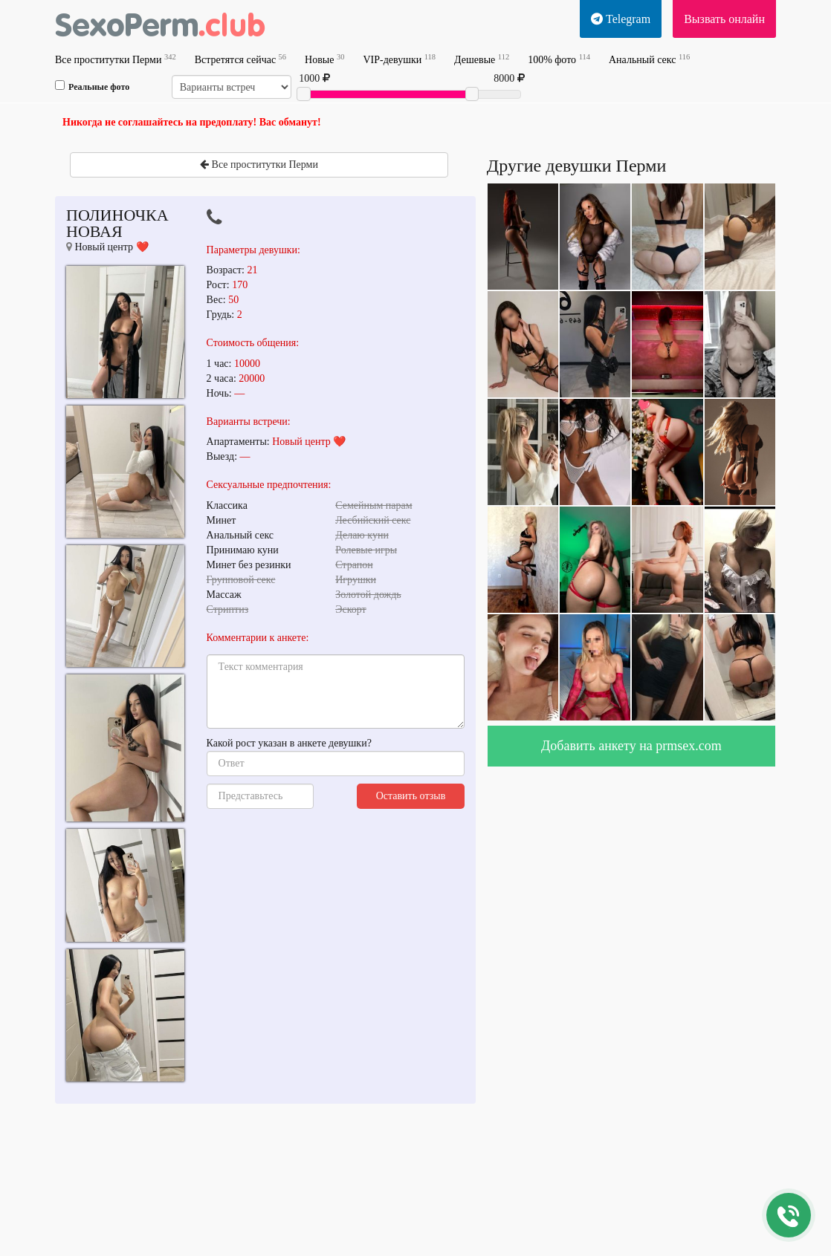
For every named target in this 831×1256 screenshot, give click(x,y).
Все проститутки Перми (115, 59)
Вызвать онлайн (724, 19)
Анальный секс (649, 59)
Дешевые (481, 59)
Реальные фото (92, 86)
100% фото (559, 59)
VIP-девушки (399, 59)
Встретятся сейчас (240, 59)
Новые (324, 59)
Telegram (620, 19)
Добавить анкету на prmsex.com (631, 745)
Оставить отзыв (411, 795)
